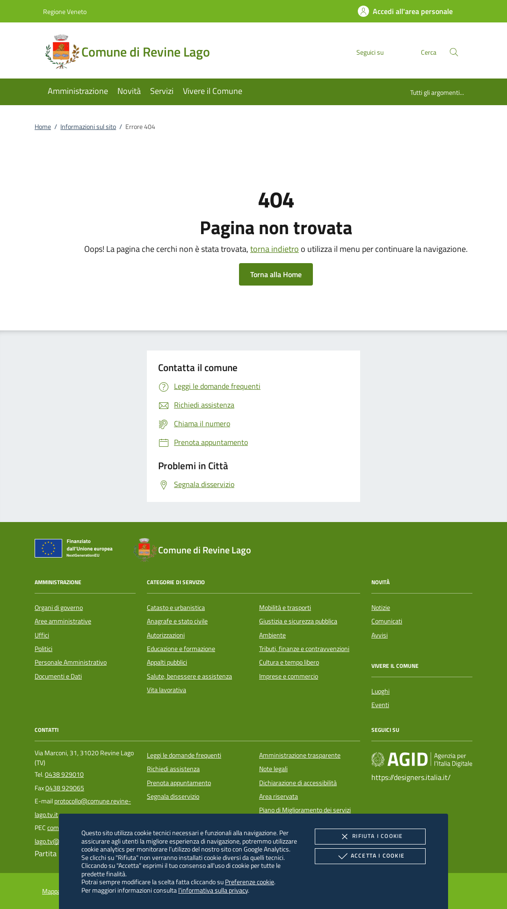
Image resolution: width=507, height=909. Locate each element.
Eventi (380, 705)
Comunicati (386, 621)
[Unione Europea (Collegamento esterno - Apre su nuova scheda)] (76, 550)
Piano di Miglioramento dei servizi (305, 810)
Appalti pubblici (167, 662)
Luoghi (380, 691)
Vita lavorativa (166, 690)
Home (43, 127)
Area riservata (278, 796)
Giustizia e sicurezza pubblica (298, 621)
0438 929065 (64, 788)
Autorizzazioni (166, 635)
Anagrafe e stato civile (177, 621)
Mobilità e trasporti (285, 607)
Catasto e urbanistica (176, 607)
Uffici (42, 635)
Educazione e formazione (181, 649)
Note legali (273, 769)
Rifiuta (370, 836)
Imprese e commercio (288, 676)
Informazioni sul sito (88, 127)
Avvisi (379, 635)
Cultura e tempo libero (289, 662)
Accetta (370, 856)
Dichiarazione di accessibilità (298, 783)
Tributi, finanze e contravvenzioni (304, 649)
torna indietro (274, 249)
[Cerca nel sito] (454, 52)
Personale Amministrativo (71, 662)
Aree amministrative (63, 621)
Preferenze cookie (249, 882)
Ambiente (272, 635)
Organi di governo (59, 607)
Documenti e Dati (58, 676)
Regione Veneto (65, 11)
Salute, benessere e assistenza (189, 676)
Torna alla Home (276, 274)
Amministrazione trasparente (299, 755)
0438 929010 (64, 774)
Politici (43, 649)
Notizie (380, 607)
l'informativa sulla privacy (213, 890)
